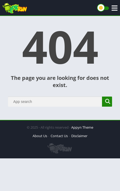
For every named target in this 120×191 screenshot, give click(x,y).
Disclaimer (79, 135)
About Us (40, 135)
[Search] (60, 102)
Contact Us (59, 135)
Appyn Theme (82, 127)
